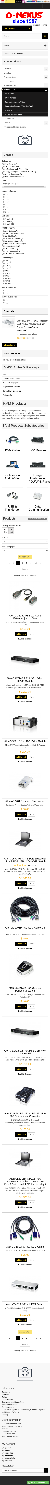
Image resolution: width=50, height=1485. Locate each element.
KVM (4, 374)
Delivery (5, 1397)
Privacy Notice (7, 1400)
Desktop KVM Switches (15, 244)
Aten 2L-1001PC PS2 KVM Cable (25, 1246)
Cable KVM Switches (14, 234)
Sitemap (5, 1415)
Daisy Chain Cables (13, 241)
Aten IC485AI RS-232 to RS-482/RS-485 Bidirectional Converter (25, 1115)
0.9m (7, 263)
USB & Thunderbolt (13, 174)
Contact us (6, 1392)
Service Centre (8, 1407)
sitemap (44, 25)
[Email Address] (23, 1470)
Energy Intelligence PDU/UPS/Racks (20, 172)
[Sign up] (46, 1470)
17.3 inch (9, 221)
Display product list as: (11, 526)
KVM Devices (11, 167)
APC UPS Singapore (11, 383)
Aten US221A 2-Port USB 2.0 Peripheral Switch (25, 989)
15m (7, 281)
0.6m (7, 261)
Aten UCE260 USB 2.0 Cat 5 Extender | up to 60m (25, 617)
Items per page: (8, 547)
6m (6, 276)
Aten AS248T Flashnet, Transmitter (25, 801)
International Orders (10, 1405)
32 (6, 212)
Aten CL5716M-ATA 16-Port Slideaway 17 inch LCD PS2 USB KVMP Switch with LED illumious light (25, 1181)
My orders (6, 1450)
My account (6, 1448)
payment (5, 1395)
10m (7, 278)
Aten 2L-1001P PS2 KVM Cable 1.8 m (25, 929)
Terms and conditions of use (13, 1402)
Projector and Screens (11, 387)
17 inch (8, 219)
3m (6, 271)
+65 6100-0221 (10, 1434)
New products (12, 353)
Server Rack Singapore (12, 391)
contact (36, 25)
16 (7, 209)
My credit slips (7, 1453)
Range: (5, 184)
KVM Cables (11, 249)
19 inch (9, 224)
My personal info (8, 1458)
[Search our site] (22, 36)
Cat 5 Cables (10, 236)
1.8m (7, 268)
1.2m (7, 266)
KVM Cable (10, 164)
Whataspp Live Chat (38, 1482)
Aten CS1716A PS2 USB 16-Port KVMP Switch (25, 680)
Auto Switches (11, 231)
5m (6, 273)
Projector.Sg (7, 395)
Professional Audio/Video (16, 169)
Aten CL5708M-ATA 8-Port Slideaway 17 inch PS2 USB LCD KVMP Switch (25, 860)
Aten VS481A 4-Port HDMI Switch (25, 1304)
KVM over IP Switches (14, 254)
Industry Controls (12, 246)
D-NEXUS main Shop (11, 378)
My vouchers (7, 1460)
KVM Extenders (12, 251)
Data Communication (14, 177)
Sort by (5, 537)
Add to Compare (25, 639)
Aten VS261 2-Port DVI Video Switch (25, 741)
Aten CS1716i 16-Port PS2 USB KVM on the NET (25, 1052)
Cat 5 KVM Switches (13, 239)
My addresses (7, 1455)
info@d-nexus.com (11, 1436)
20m (7, 283)
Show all (25, 569)
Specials (9, 311)
